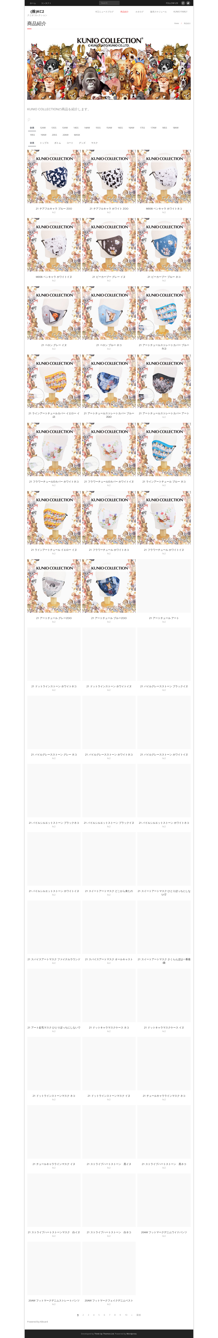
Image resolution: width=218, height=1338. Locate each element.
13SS (53, 127)
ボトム (57, 142)
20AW (65, 134)
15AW (109, 127)
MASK (77, 134)
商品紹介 (124, 11)
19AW (43, 134)
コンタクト (46, 3)
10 (126, 1314)
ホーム (33, 3)
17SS (142, 127)
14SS (76, 127)
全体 (32, 127)
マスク (94, 142)
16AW (131, 127)
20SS (54, 134)
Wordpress (131, 1333)
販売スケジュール (158, 11)
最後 (138, 1314)
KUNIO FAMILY (180, 11)
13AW (65, 127)
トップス (44, 142)
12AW (43, 127)
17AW (153, 127)
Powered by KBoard (37, 1321)
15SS (98, 127)
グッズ (82, 142)
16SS (120, 127)
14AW (87, 127)
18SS (164, 127)
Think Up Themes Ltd (104, 1333)
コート (70, 142)
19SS (32, 134)
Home (176, 23)
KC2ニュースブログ (105, 11)
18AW (175, 127)
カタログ (139, 11)
